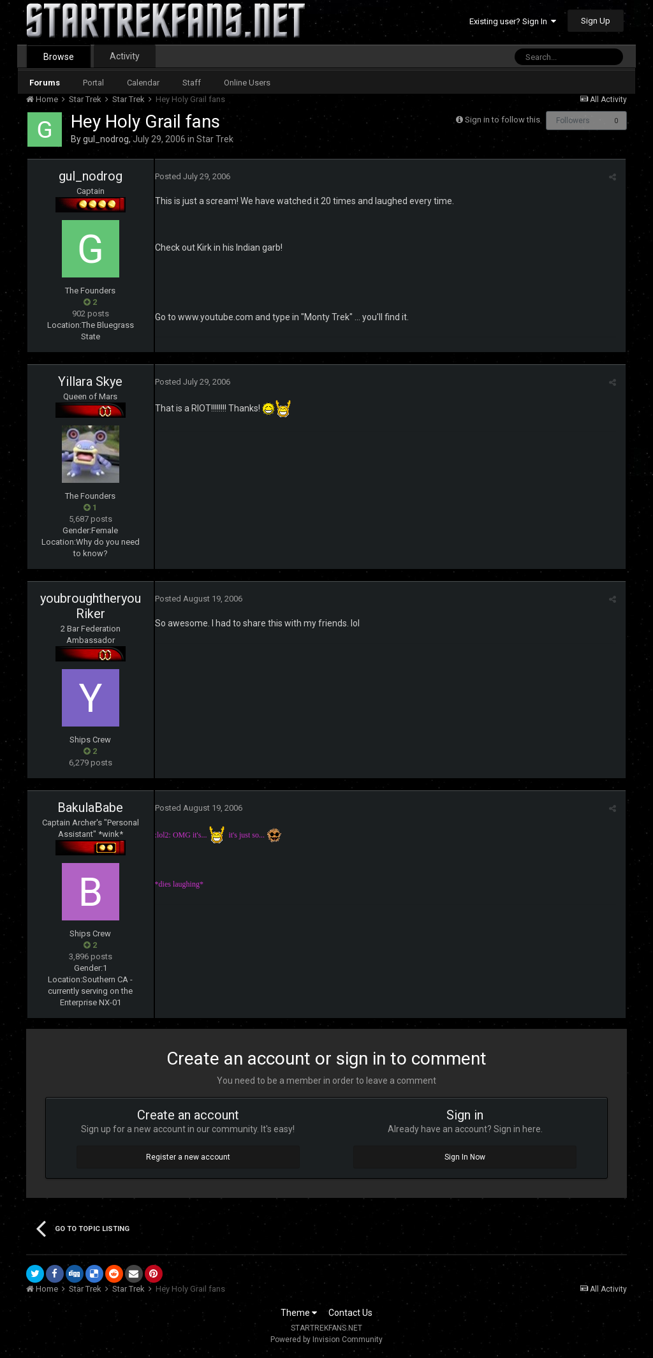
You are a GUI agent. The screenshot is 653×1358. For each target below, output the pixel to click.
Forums (44, 82)
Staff (191, 82)
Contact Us (350, 1313)
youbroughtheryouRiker (90, 606)
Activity (125, 56)
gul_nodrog (106, 139)
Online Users (247, 82)
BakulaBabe (90, 807)
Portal (93, 82)
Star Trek (214, 139)
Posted (192, 176)
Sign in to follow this (502, 119)
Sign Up (595, 21)
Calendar (143, 82)
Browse (58, 57)
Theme (299, 1313)
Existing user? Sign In (512, 21)
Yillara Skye (90, 381)
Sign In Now (464, 1157)
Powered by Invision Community (326, 1339)
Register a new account (188, 1157)
